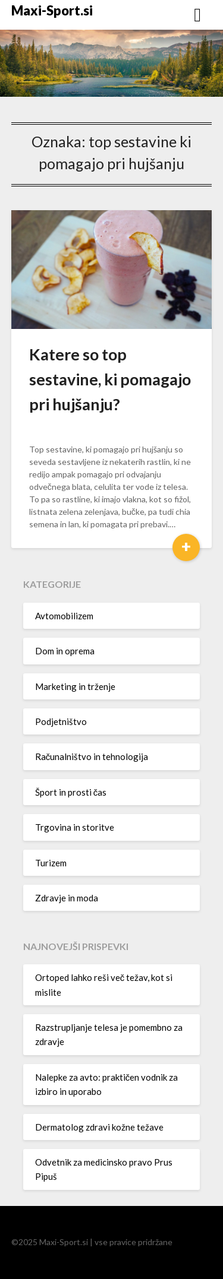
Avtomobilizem (64, 615)
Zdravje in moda (66, 897)
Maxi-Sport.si (52, 10)
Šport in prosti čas (71, 792)
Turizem (51, 862)
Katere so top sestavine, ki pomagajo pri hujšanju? (110, 379)
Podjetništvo (61, 721)
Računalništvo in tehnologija (92, 756)
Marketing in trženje (75, 686)
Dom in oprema (65, 650)
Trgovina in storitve (74, 827)
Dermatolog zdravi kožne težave (99, 1127)
